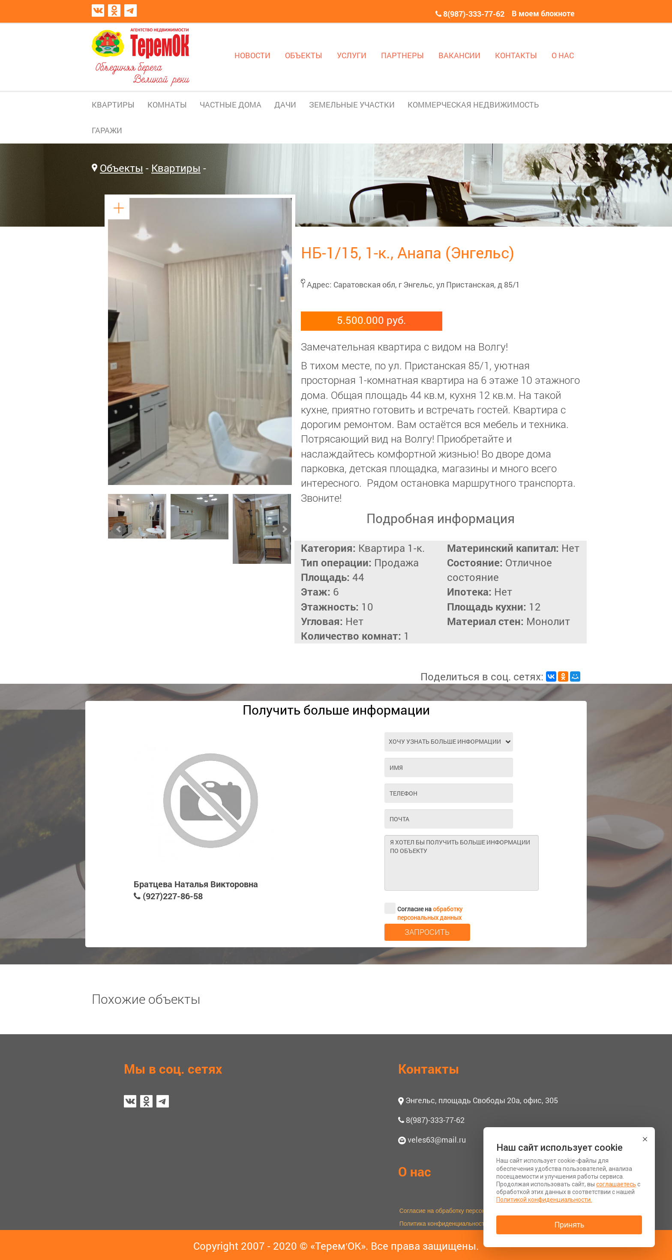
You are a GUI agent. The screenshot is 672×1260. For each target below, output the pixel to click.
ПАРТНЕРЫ (402, 55)
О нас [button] (414, 1171)
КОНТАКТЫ (516, 55)
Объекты (121, 168)
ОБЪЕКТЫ (303, 55)
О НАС (563, 55)
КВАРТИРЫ (113, 104)
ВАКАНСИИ (459, 55)
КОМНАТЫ (167, 104)
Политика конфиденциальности (443, 1223)
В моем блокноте (543, 13)
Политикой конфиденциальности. (544, 1199)
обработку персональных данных (429, 913)
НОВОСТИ (252, 55)
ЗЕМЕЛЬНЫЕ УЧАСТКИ (352, 104)
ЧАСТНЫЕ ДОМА (230, 104)
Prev (119, 529)
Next (284, 529)
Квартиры (176, 168)
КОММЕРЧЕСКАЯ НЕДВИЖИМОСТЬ (473, 104)
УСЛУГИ (351, 55)
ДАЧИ (285, 104)
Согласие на (423, 908)
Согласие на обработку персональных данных (463, 1210)
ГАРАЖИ (107, 130)
